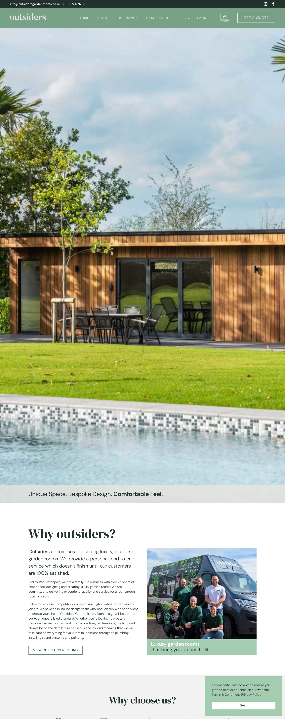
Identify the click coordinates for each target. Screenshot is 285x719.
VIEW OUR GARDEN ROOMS (55, 650)
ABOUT (103, 18)
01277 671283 (75, 4)
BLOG (184, 18)
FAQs (201, 18)
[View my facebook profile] (273, 4)
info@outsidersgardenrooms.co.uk (35, 4)
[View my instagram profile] (265, 4)
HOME (84, 18)
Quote (256, 17)
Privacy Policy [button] (251, 694)
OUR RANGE (127, 18)
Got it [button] (244, 705)
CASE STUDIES (159, 18)
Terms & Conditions (226, 694)
